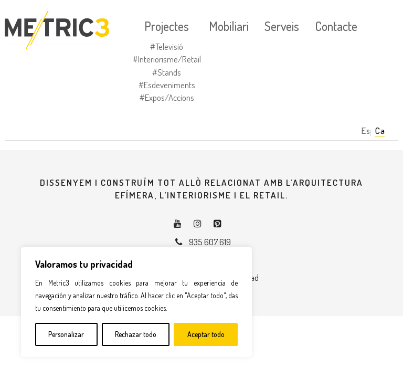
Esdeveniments (169, 84)
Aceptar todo (206, 334)
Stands (169, 72)
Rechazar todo (135, 334)
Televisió (169, 46)
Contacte (336, 26)
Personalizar (66, 334)
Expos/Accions (169, 97)
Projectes (166, 26)
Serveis (281, 26)
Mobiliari (229, 26)
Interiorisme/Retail (169, 59)
